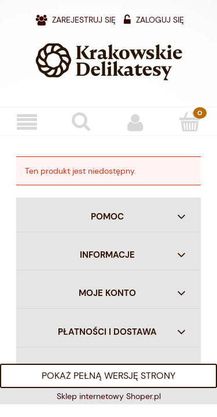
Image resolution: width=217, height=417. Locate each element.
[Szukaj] (81, 121)
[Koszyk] (190, 121)
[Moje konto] (136, 121)
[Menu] (27, 122)
